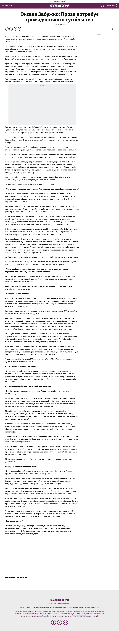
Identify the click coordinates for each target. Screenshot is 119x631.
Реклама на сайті (24, 607)
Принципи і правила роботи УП (89, 607)
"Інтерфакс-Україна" (78, 615)
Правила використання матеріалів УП (65, 607)
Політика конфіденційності (41, 607)
